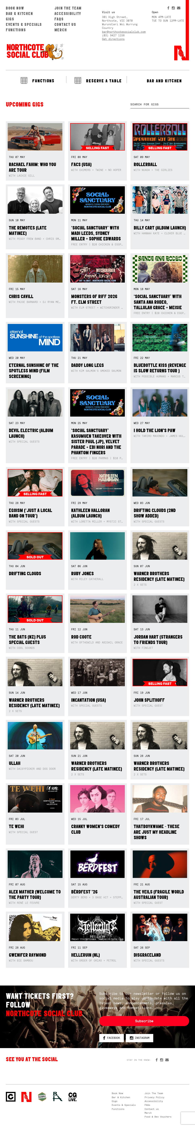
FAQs (59, 19)
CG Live (72, 1097)
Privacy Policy (154, 1097)
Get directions (113, 39)
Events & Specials (24, 24)
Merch (60, 30)
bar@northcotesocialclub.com (124, 32)
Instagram (140, 1038)
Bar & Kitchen (19, 13)
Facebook (111, 1038)
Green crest (42, 1097)
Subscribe (144, 1021)
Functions (16, 30)
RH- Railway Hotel (58, 1096)
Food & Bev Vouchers (158, 1116)
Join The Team (68, 8)
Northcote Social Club (35, 51)
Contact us (65, 24)
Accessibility (67, 13)
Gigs (10, 19)
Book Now (15, 8)
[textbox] (159, 104)
